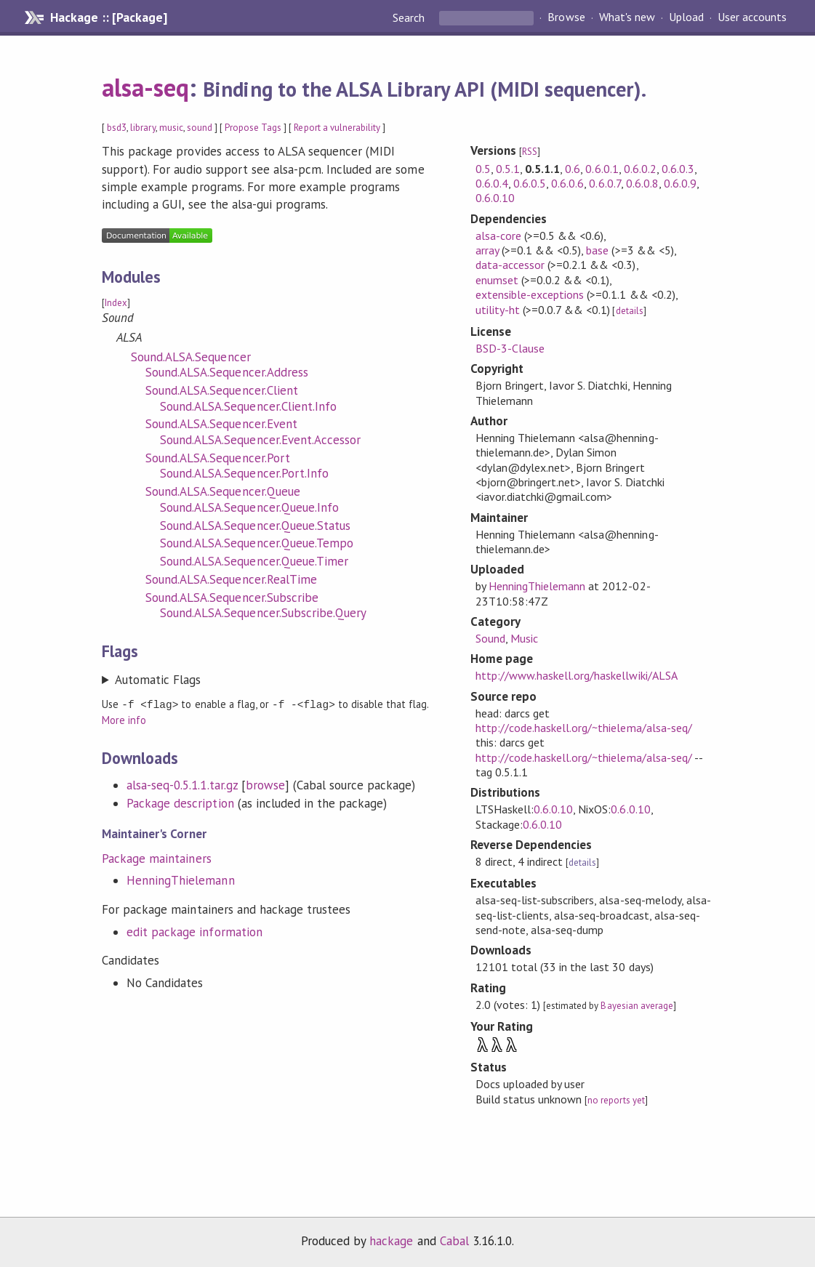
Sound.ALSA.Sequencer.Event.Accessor (260, 440)
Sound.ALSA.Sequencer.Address (226, 372)
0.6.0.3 (678, 168)
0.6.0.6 (567, 183)
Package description (180, 803)
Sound (490, 638)
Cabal (454, 1241)
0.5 (483, 168)
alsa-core (498, 235)
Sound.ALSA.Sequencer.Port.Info (244, 473)
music (171, 127)
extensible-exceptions (530, 294)
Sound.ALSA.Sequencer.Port (217, 458)
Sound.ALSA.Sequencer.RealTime (231, 579)
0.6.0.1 (601, 168)
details (629, 311)
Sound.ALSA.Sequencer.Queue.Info (249, 507)
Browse (566, 17)
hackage (391, 1241)
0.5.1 (508, 168)
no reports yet (615, 1100)
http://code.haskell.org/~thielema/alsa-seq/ (583, 727)
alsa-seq (145, 87)
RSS (529, 151)
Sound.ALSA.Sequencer (190, 357)
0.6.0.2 (640, 168)
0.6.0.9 (680, 183)
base (597, 250)
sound (199, 127)
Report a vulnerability (337, 127)
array (487, 250)
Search (410, 17)
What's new (627, 17)
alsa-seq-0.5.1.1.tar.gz (182, 784)
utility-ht (497, 309)
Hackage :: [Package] (108, 17)
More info (124, 719)
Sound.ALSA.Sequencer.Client (221, 390)
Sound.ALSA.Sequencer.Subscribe (231, 598)
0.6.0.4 (491, 183)
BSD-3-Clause (510, 348)
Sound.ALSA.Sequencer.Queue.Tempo (256, 543)
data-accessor (510, 264)
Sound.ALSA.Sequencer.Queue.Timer (254, 561)
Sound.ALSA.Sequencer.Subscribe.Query (263, 613)
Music (524, 638)
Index (116, 303)
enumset (496, 280)
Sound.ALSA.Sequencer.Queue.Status (255, 526)
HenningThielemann (180, 880)
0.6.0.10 (495, 197)
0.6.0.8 (642, 183)
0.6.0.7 (604, 183)
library (142, 127)
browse (265, 784)
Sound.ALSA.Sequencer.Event (221, 424)
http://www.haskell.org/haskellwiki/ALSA (576, 675)
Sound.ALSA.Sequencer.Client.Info (248, 406)
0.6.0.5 (529, 183)
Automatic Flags (158, 680)
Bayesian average (637, 1005)
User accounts (752, 17)
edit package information (194, 931)
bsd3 (117, 127)
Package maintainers (156, 858)
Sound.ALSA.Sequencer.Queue (222, 491)
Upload (686, 17)
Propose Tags (253, 127)
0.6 (572, 168)
